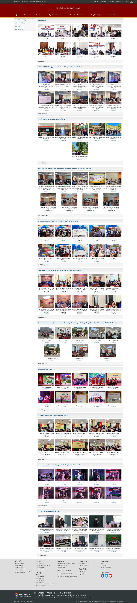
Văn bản (103, 1)
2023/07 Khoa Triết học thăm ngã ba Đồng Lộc (52, 119)
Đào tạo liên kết (40, 582)
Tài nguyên (111, 1)
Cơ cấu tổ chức (19, 567)
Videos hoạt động (20, 23)
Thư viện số (82, 571)
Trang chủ (16, 601)
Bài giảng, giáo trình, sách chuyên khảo (68, 576)
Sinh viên (61, 561)
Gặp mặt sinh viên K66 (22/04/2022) (49, 511)
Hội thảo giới (42, 20)
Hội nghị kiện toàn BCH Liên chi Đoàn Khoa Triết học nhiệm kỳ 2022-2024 (60, 270)
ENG (131, 1)
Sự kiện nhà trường (106, 567)
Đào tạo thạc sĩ (40, 578)
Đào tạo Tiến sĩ (40, 580)
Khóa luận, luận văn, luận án (65, 573)
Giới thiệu (25, 15)
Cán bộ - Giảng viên (20, 569)
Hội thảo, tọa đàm (40, 567)
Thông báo (103, 565)
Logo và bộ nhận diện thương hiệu (23, 571)
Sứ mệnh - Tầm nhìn (20, 563)
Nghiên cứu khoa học (55, 15)
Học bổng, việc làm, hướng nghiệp (66, 563)
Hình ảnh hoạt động (20, 20)
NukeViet (107, 601)
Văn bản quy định (20, 29)
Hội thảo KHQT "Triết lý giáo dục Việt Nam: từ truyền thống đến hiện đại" (60, 67)
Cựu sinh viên (61, 567)
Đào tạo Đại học (40, 576)
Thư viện (60, 575)
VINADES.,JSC (119, 601)
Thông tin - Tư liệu (64, 571)
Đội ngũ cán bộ (113, 15)
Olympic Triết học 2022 (45, 369)
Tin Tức (90, 1)
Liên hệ (127, 1)
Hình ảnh (96, 1)
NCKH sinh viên (40, 569)
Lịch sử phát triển (19, 565)
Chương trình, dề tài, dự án (43, 565)
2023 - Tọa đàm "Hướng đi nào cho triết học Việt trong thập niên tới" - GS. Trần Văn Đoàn (64, 168)
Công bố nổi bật (95, 15)
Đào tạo (38, 15)
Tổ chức (103, 569)
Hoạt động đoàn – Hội (63, 565)
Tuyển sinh (119, 1)
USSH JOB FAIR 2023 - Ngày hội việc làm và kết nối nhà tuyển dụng (58, 221)
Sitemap (23, 601)
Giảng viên (83, 561)
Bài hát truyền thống (20, 572)
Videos (80, 575)
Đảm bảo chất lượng (41, 585)
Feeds (27, 601)
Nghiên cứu (40, 561)
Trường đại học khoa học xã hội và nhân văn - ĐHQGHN (30, 1)
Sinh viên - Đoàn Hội (76, 15)
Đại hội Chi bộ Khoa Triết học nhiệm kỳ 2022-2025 (53, 415)
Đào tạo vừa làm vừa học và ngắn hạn (46, 584)
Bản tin (102, 563)
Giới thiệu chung (40, 563)
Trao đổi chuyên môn (84, 565)
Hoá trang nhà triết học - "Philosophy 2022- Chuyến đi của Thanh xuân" (59, 465)
